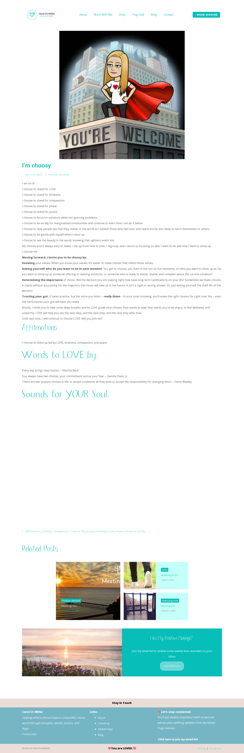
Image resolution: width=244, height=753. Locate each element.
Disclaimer (215, 748)
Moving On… (169, 605)
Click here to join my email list (179, 739)
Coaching (104, 723)
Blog (154, 14)
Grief (164, 569)
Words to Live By (138, 531)
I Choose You (79, 531)
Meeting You (69, 605)
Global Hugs (106, 729)
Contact (169, 14)
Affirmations (33, 531)
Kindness (104, 531)
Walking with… (171, 575)
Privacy (201, 748)
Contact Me (29, 734)
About (83, 14)
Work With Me (103, 14)
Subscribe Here (172, 666)
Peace (122, 531)
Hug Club (138, 14)
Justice (93, 531)
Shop (122, 14)
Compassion (61, 531)
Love (114, 531)
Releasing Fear (170, 600)
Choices (47, 531)
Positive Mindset (58, 174)
